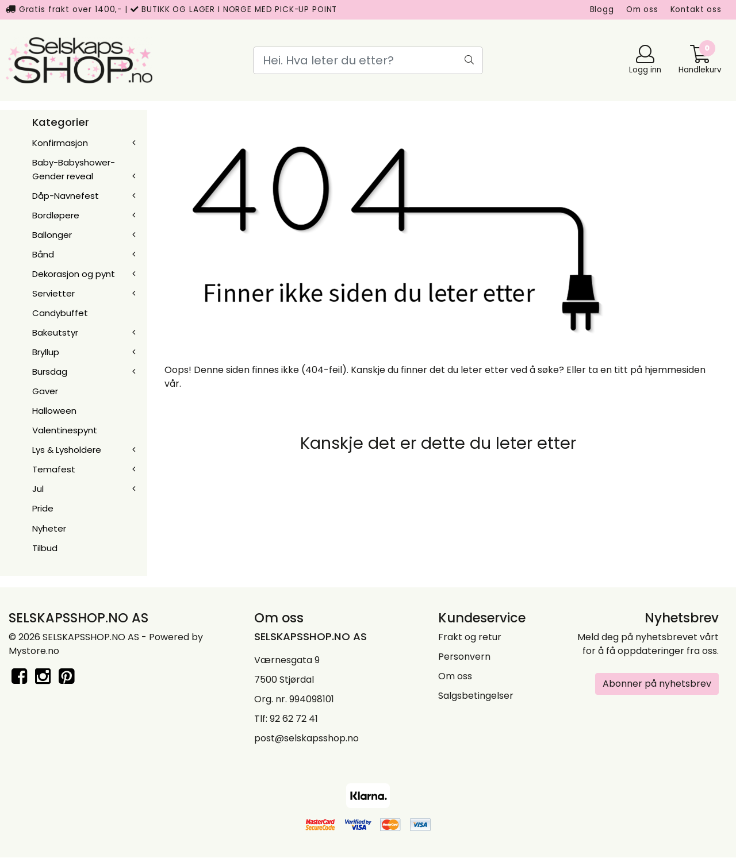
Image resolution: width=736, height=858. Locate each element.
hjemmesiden (675, 369)
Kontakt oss (696, 9)
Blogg (602, 9)
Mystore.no (34, 650)
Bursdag (49, 371)
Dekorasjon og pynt (73, 274)
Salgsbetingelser (475, 695)
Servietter (53, 293)
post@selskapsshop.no (306, 738)
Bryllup (45, 352)
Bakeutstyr (55, 332)
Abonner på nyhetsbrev (657, 683)
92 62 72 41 (294, 718)
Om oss (642, 9)
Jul (38, 489)
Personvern (464, 656)
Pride (42, 508)
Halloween (54, 411)
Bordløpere (55, 215)
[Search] (368, 60)
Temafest (53, 469)
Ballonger (52, 235)
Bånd (43, 254)
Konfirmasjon (60, 143)
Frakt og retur (469, 637)
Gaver (45, 391)
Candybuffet (60, 313)
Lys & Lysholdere (66, 450)
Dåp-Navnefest (65, 196)
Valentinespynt (64, 430)
